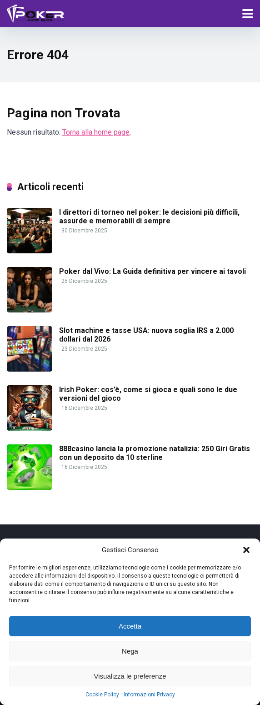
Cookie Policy (102, 694)
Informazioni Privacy (149, 694)
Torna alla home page (96, 132)
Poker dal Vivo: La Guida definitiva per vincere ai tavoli (152, 271)
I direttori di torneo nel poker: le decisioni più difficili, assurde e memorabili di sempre (149, 216)
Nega (130, 651)
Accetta (130, 626)
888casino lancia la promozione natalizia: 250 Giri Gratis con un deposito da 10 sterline (154, 453)
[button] (246, 549)
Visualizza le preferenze (130, 676)
